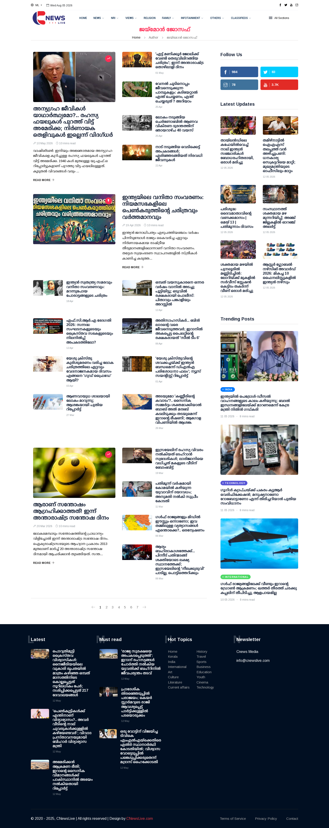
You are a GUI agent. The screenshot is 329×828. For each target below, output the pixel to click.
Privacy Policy (266, 818)
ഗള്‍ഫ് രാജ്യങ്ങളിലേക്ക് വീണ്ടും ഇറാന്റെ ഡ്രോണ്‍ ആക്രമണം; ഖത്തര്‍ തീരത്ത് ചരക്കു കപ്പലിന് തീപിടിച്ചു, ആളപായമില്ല (258, 588)
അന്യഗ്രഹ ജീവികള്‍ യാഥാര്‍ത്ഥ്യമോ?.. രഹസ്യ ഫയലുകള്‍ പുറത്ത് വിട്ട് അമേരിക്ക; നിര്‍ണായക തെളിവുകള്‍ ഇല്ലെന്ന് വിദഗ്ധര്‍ (73, 121)
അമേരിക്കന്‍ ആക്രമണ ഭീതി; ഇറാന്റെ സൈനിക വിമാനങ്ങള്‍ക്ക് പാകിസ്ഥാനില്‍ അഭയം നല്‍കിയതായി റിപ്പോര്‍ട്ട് (73, 775)
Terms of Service (233, 818)
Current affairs (179, 687)
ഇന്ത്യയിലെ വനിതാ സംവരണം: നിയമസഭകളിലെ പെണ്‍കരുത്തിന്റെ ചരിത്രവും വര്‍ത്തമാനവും (163, 207)
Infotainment (190, 18)
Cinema (202, 682)
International (177, 667)
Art (170, 672)
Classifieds (239, 18)
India (171, 662)
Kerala (173, 656)
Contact (292, 818)
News (97, 18)
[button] (36, 5)
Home (83, 18)
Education (204, 672)
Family (166, 18)
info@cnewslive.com (253, 660)
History (201, 651)
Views (129, 18)
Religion (150, 18)
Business (203, 667)
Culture (173, 677)
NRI (113, 18)
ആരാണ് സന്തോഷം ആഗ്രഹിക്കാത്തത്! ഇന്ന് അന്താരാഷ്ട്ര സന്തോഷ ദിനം (71, 511)
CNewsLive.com (139, 818)
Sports (201, 662)
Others (215, 18)
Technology (205, 687)
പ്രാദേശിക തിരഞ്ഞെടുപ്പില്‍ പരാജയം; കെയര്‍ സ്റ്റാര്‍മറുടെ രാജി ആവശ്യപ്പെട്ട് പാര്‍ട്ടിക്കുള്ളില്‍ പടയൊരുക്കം (136, 702)
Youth (200, 677)
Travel (201, 656)
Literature (175, 682)
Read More (43, 180)
